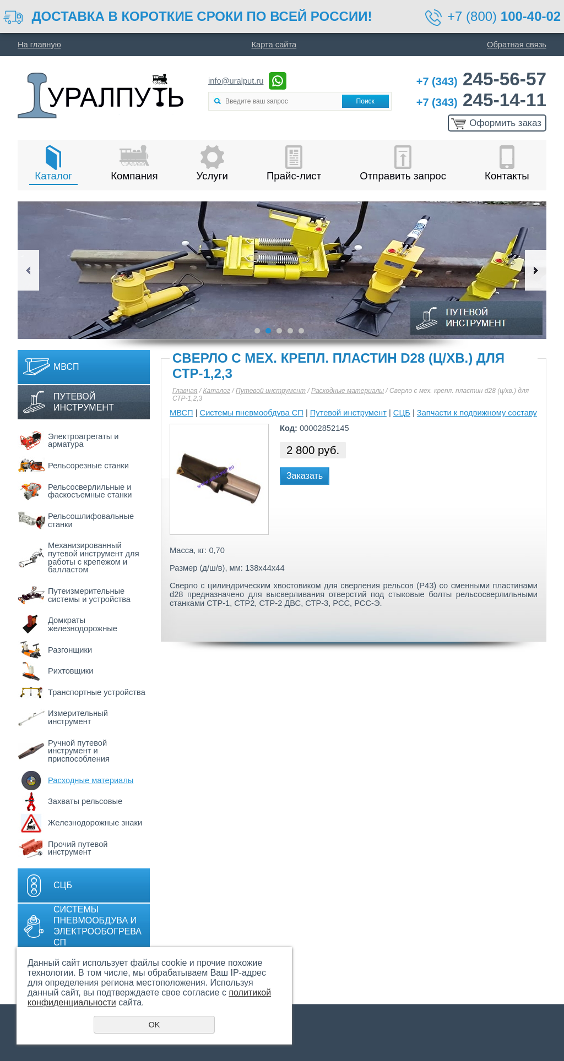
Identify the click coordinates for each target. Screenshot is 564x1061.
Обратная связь (516, 44)
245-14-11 (481, 100)
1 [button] (257, 330)
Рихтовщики (70, 670)
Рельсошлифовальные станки (91, 520)
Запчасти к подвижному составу (477, 412)
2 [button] (268, 330)
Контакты (507, 176)
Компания (134, 176)
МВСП (66, 366)
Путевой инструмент (83, 402)
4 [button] (290, 330)
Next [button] (535, 270)
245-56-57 (481, 79)
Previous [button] (28, 270)
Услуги (212, 176)
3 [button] (279, 330)
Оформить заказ (505, 123)
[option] (282, 270)
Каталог (53, 176)
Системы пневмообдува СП (251, 412)
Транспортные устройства (96, 692)
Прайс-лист (294, 176)
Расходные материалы (90, 780)
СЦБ (62, 885)
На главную (39, 44)
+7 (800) (504, 16)
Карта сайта (274, 44)
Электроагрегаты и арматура (83, 440)
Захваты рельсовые (85, 801)
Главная (184, 391)
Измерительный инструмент (78, 717)
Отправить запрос (403, 176)
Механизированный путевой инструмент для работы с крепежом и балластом (93, 557)
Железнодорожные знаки (95, 822)
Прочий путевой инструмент (78, 848)
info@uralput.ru (235, 80)
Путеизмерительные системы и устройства (89, 595)
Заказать (304, 475)
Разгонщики (70, 650)
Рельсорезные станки (88, 465)
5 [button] (301, 330)
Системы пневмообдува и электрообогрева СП (97, 926)
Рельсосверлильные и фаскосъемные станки (90, 491)
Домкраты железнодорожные (82, 624)
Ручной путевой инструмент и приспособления (79, 751)
